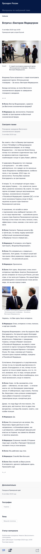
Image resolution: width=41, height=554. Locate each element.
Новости (21, 536)
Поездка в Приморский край (11, 490)
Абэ (31, 230)
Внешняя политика (10, 521)
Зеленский (31, 443)
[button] (35, 52)
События (5, 16)
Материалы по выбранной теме (16, 10)
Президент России (10, 3)
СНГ (31, 196)
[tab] (4, 550)
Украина (6, 507)
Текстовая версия (7, 542)
